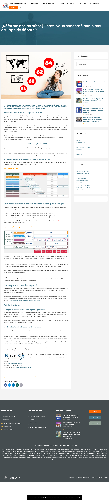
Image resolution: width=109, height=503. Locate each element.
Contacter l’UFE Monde (9, 416)
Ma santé (79, 149)
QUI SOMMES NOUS (95, 4)
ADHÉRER (13, 7)
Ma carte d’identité (81, 145)
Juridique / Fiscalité (22, 377)
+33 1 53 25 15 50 (8, 429)
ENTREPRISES (33, 422)
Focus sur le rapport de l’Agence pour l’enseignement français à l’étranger (93, 110)
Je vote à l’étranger (81, 178)
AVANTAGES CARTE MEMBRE (37, 416)
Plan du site (74, 445)
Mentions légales (43, 445)
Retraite (30, 377)
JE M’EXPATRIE (34, 4)
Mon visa (78, 140)
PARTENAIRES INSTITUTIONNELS (38, 428)
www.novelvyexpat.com (23, 367)
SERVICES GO (71, 4)
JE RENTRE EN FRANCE (48, 4)
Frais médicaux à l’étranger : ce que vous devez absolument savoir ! (94, 91)
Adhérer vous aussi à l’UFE (48, 457)
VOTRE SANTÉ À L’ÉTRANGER (18, 4)
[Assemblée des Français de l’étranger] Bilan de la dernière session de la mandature (92, 120)
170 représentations (14, 453)
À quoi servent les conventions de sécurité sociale (24, 300)
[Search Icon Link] (20, 7)
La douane (79, 154)
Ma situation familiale (82, 180)
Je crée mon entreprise (83, 173)
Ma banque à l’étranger (83, 176)
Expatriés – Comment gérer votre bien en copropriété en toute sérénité (93, 101)
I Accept (77, 497)
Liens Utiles (6, 419)
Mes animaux (80, 152)
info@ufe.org (7, 426)
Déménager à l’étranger (83, 187)
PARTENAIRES (82, 4)
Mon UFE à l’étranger (82, 183)
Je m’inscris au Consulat (83, 171)
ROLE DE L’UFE (33, 419)
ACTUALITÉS (61, 4)
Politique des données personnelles (60, 445)
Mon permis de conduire (83, 147)
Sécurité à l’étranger (82, 190)
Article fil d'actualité (11, 377)
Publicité (34, 445)
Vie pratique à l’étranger (83, 185)
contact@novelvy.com (15, 363)
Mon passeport (80, 143)
